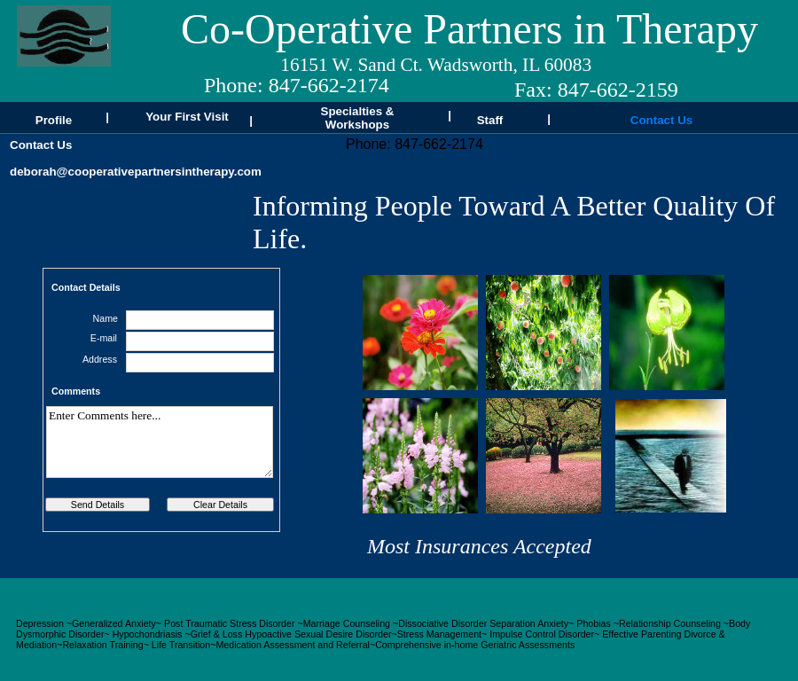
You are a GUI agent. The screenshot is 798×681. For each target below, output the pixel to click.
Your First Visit (187, 116)
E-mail (103, 338)
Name (105, 318)
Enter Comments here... (159, 442)
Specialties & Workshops (358, 118)
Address (99, 359)
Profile (53, 120)
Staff (490, 120)
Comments (75, 391)
